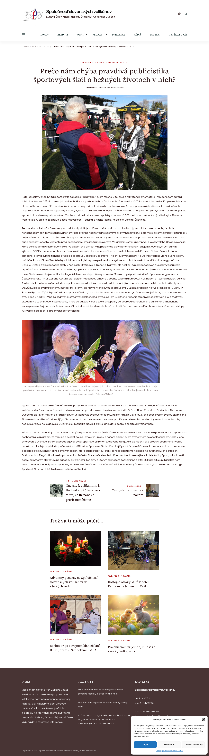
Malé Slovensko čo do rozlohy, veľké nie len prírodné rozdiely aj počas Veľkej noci (100, 692)
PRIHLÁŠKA (118, 35)
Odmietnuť (169, 744)
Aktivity (87, 63)
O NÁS (80, 35)
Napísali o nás (117, 63)
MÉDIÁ (137, 35)
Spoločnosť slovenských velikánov (79, 11)
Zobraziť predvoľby (193, 744)
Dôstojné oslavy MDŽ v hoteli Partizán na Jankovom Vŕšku (129, 584)
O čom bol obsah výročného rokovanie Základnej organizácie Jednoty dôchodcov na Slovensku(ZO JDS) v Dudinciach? (104, 719)
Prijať (145, 744)
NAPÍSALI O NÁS (178, 35)
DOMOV (44, 35)
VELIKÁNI (97, 35)
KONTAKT (155, 35)
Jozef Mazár (91, 87)
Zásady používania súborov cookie (169, 751)
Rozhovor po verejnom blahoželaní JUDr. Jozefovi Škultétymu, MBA (75, 648)
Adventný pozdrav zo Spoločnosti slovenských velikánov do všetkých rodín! (74, 582)
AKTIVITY (62, 35)
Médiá (101, 63)
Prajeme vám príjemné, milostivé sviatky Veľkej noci (131, 649)
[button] (203, 719)
